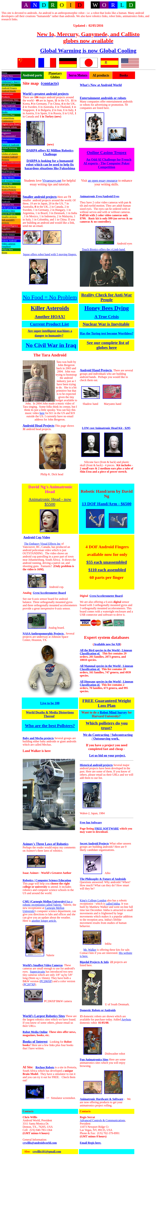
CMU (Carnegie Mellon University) (44, 901)
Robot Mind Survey (113, 712)
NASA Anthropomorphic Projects (43, 633)
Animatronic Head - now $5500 (50, 501)
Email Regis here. (90, 1142)
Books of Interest (35, 1041)
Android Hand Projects (96, 370)
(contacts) (50, 83)
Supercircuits (37, 971)
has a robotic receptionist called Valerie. (48, 903)
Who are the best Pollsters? (50, 725)
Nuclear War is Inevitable (106, 324)
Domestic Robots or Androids (98, 1010)
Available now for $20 (107, 644)
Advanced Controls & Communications (102, 1120)
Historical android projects (96, 765)
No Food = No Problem (50, 297)
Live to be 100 (50, 703)
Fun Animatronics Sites (94, 1059)
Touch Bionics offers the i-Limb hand (104, 249)
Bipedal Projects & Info (94, 962)
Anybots (126, 1019)
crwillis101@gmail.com (47, 1151)
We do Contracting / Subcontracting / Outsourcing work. (108, 736)
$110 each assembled (107, 569)
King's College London (93, 900)
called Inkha (113, 903)
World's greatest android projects (46, 94)
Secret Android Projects (94, 843)
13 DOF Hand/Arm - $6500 (106, 503)
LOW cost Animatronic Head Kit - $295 (106, 428)
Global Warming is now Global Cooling (88, 50)
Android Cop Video (36, 537)
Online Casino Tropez (106, 152)
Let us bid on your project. (107, 755)
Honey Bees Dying (106, 308)
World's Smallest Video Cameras (43, 965)
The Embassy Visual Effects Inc (42, 543)
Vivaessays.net (51, 180)
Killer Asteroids (50, 308)
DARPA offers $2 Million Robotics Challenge (50, 152)
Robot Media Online (35, 1031)
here (42, 413)
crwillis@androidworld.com (40, 1142)
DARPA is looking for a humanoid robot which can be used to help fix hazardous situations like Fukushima (50, 164)
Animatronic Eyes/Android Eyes (99, 196)
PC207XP (29, 984)
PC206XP (46, 981)
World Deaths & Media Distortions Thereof (50, 714)
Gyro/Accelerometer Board (49, 592)
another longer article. (44, 920)
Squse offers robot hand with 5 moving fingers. (50, 254)
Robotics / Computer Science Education (47, 880)
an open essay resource (102, 180)
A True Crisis (106, 316)
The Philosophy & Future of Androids (103, 878)
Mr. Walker (89, 949)
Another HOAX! (50, 316)
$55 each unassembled (106, 562)
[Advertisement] (15, 32)
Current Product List (49, 324)
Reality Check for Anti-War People (106, 297)
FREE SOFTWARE (107, 828)
